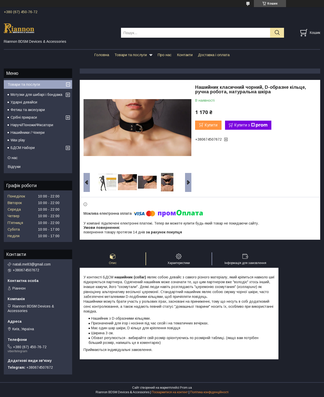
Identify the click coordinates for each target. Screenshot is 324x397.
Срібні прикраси (24, 117)
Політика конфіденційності (209, 392)
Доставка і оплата (214, 55)
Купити (211, 125)
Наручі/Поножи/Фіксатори (32, 125)
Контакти (185, 55)
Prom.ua (186, 387)
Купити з (251, 125)
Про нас (165, 55)
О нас (13, 158)
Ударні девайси (24, 102)
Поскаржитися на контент (170, 392)
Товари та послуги (130, 55)
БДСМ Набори (23, 148)
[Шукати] (277, 33)
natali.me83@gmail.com (32, 264)
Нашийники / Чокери (28, 132)
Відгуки (14, 166)
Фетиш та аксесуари (28, 110)
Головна (101, 55)
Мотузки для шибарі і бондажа (36, 95)
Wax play (18, 140)
